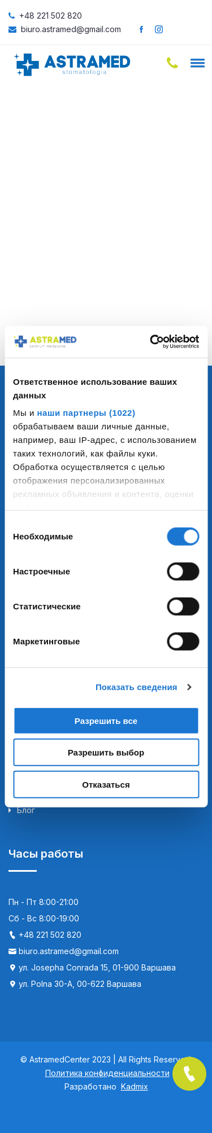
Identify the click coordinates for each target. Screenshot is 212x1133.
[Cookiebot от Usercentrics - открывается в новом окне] (151, 342)
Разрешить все (106, 720)
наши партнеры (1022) (86, 413)
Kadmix (134, 1086)
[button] (196, 63)
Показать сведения (137, 687)
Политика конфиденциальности (107, 1073)
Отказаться (105, 784)
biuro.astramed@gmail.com (71, 29)
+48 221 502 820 (50, 15)
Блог (21, 810)
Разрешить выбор (106, 752)
